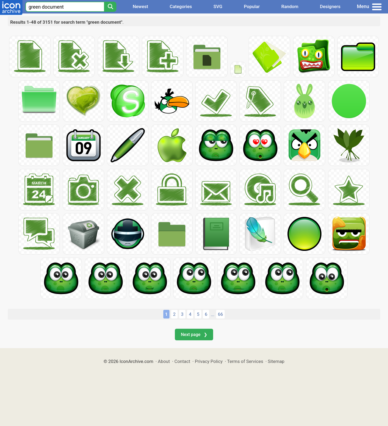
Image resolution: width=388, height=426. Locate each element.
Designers (330, 6)
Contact (182, 361)
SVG (217, 6)
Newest (140, 6)
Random (289, 6)
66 (220, 314)
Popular (252, 6)
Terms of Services (245, 361)
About (164, 361)
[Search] (110, 7)
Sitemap (276, 361)
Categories (181, 6)
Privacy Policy (209, 361)
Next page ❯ (194, 334)
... (212, 314)
